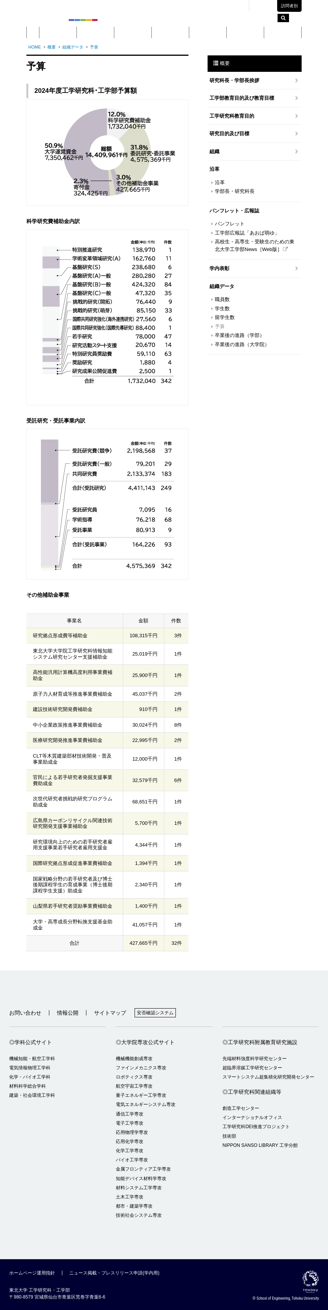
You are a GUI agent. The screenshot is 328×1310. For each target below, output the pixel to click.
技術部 (229, 1136)
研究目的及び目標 (229, 133)
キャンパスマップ (191, 5)
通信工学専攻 (129, 1114)
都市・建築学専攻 (134, 1206)
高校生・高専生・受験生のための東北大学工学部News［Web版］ (254, 245)
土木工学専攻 (129, 1197)
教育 (170, 32)
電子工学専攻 (129, 1123)
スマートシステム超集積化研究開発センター (268, 1077)
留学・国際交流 (283, 32)
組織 (214, 151)
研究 (208, 32)
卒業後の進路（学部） (240, 335)
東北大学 (156, 5)
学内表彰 (219, 268)
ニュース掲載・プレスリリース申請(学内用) (114, 1273)
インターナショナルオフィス (252, 1117)
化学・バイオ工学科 (29, 1077)
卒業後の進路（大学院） (242, 344)
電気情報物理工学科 (29, 1067)
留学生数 (225, 317)
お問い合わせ (25, 1013)
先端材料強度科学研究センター (254, 1058)
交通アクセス (229, 5)
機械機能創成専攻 (134, 1058)
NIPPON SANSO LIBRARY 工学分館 (260, 1145)
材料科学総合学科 (27, 1086)
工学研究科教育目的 (231, 116)
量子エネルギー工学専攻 (141, 1095)
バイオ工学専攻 (132, 1160)
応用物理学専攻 (132, 1132)
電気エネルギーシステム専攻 (145, 1104)
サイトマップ (110, 1013)
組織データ (72, 47)
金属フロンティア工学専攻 (143, 1169)
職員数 (222, 299)
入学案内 (245, 32)
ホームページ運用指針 (32, 1273)
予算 (94, 47)
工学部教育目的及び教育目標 (241, 98)
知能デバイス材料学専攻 (141, 1178)
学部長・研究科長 (235, 191)
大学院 (133, 32)
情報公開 (67, 1013)
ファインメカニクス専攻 (141, 1067)
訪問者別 (289, 5)
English (266, 6)
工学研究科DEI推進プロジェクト (256, 1126)
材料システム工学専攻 (139, 1187)
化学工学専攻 (129, 1150)
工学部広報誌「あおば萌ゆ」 (247, 233)
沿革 (220, 182)
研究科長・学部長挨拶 (234, 80)
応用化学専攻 (129, 1141)
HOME (34, 47)
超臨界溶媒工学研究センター (252, 1067)
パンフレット (230, 224)
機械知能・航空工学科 (32, 1058)
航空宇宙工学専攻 (134, 1086)
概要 (58, 32)
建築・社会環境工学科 (32, 1095)
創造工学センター (240, 1108)
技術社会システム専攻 (139, 1215)
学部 (95, 32)
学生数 (222, 308)
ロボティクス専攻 (134, 1077)
